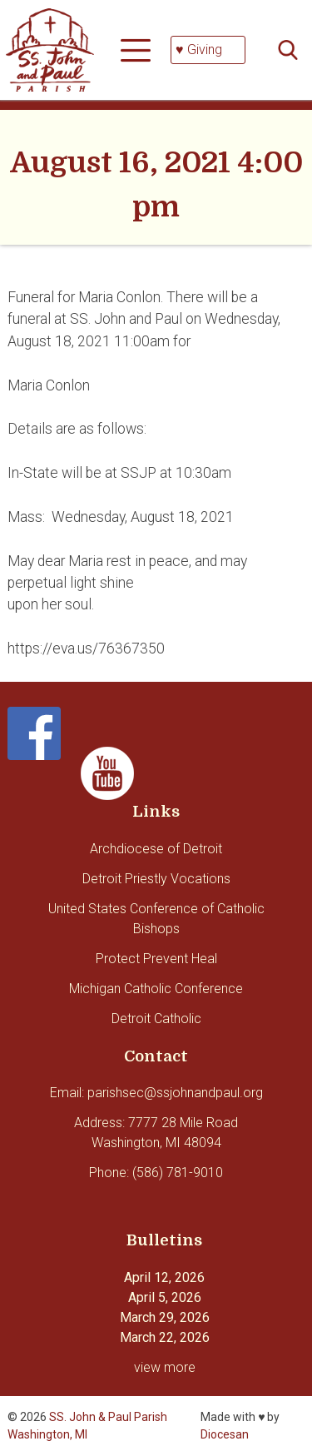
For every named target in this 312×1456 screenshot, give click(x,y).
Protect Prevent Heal (156, 959)
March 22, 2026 (165, 1337)
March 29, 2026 (165, 1317)
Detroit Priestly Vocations (156, 879)
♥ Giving (199, 49)
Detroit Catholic (156, 1018)
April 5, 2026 (164, 1297)
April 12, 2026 (164, 1277)
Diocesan (225, 1434)
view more (165, 1367)
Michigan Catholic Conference (156, 988)
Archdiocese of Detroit (156, 849)
